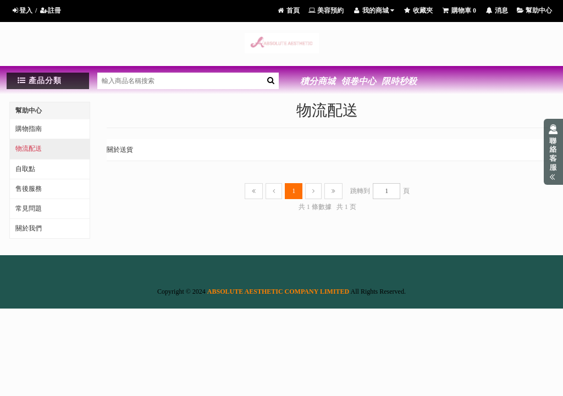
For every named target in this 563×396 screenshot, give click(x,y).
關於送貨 (120, 149)
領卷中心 (358, 81)
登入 (21, 10)
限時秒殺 (399, 81)
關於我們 (28, 228)
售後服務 (28, 189)
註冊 (50, 10)
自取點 (25, 169)
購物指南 (28, 129)
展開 (553, 152)
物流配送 (28, 148)
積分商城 (317, 81)
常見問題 (28, 208)
